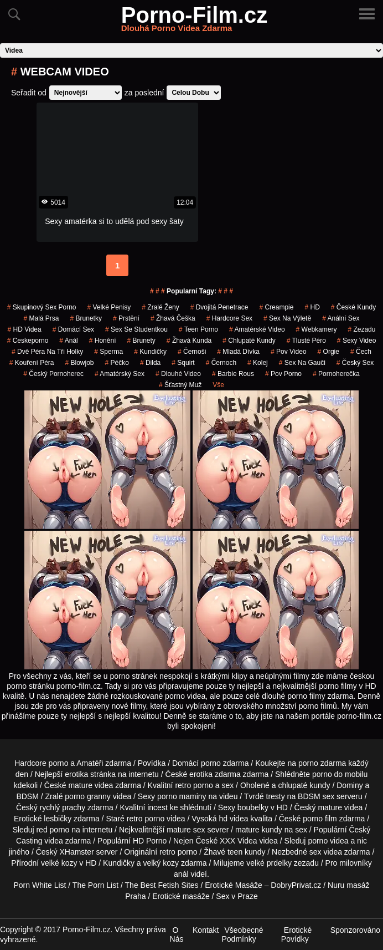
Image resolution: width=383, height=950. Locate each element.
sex (315, 851)
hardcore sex (229, 318)
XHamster (76, 851)
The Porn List (95, 885)
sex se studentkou (136, 329)
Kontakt (206, 930)
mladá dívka (238, 351)
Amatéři (89, 763)
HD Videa (25, 329)
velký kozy (161, 862)
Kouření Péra (31, 363)
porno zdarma (322, 763)
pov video (289, 351)
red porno (52, 829)
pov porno (283, 374)
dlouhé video (178, 374)
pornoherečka (336, 374)
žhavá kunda (189, 340)
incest (157, 807)
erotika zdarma (215, 774)
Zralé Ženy (160, 307)
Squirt (183, 363)
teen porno (198, 329)
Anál (68, 340)
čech (360, 351)
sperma (108, 351)
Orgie (328, 351)
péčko (117, 363)
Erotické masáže (180, 896)
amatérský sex (119, 374)
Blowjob (79, 363)
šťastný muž (180, 385)
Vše (218, 385)
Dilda (150, 363)
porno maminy (181, 796)
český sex (355, 363)
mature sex (186, 829)
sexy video (356, 340)
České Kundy (353, 307)
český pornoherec (53, 374)
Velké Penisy (109, 307)
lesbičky (57, 818)
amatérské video (257, 329)
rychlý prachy (62, 807)
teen (234, 851)
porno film (320, 818)
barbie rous (233, 374)
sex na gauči (302, 363)
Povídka (152, 763)
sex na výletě (287, 318)
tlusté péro (306, 340)
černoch (221, 363)
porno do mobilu (340, 774)
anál (181, 874)
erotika (76, 774)
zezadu (361, 329)
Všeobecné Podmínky (242, 934)
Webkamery (316, 329)
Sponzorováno (355, 930)
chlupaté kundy (304, 785)
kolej (257, 363)
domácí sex (73, 329)
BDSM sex (316, 796)
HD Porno (150, 840)
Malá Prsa (41, 318)
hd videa (234, 818)
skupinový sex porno (41, 307)
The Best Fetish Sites (162, 885)
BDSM (27, 796)
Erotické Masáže (233, 885)
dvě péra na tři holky (47, 351)
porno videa (328, 840)
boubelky (252, 807)
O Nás (177, 934)
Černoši (192, 351)
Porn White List (40, 885)
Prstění (126, 318)
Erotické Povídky (296, 934)
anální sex (340, 318)
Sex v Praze (236, 896)
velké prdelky (269, 862)
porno (211, 763)
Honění (102, 340)
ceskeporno (28, 340)
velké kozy (59, 862)
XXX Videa (238, 840)
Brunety (141, 340)
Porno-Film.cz (194, 21)
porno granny (88, 796)
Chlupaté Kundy (248, 340)
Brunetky (86, 318)
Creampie (276, 307)
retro (167, 851)
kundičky (150, 351)
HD (311, 307)
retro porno (194, 785)
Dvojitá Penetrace (219, 307)
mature (80, 785)
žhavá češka (173, 318)
